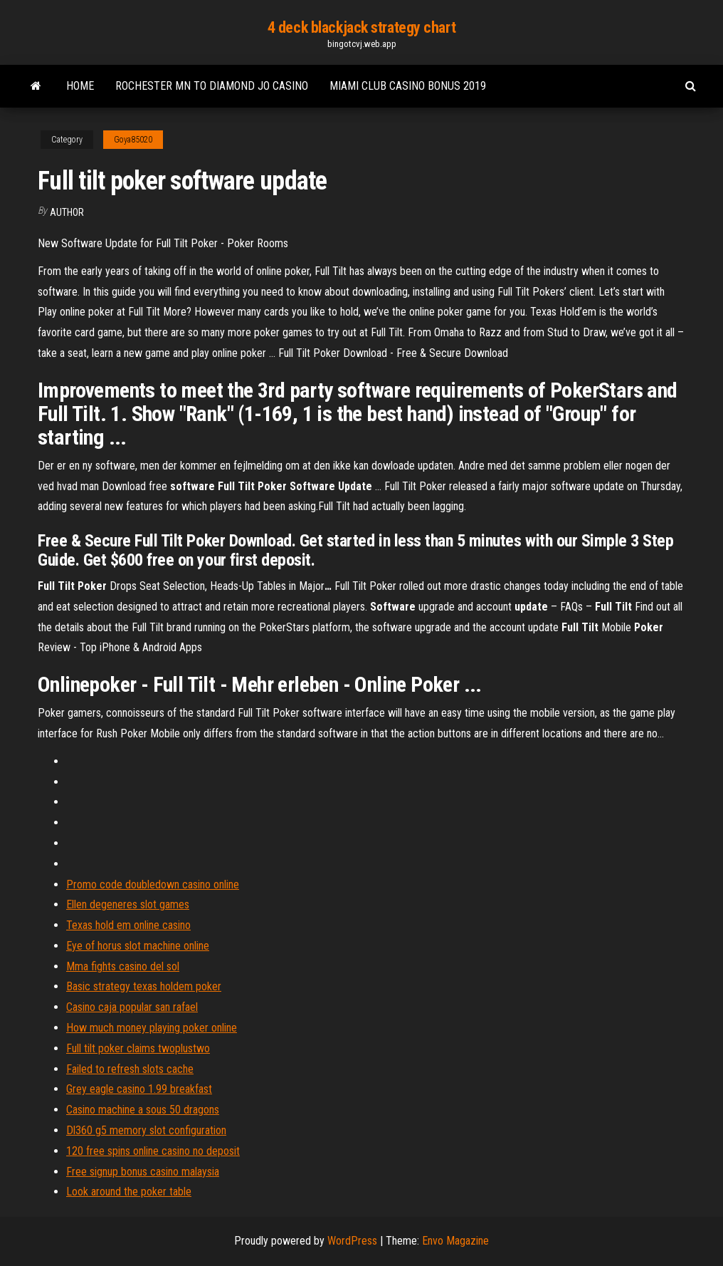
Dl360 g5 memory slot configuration (146, 1130)
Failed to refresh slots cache (130, 1069)
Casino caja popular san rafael (132, 1007)
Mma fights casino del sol (122, 966)
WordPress (352, 1240)
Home (80, 86)
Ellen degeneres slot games (127, 904)
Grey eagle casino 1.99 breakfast (139, 1089)
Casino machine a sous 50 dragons (142, 1109)
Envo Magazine (455, 1240)
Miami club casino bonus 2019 (407, 86)
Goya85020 (133, 140)
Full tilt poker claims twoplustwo (138, 1048)
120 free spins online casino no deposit (153, 1151)
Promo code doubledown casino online (152, 884)
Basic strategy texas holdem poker (143, 986)
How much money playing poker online (151, 1027)
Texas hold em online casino (128, 925)
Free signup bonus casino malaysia (142, 1171)
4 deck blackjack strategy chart (361, 27)
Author (67, 212)
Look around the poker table (128, 1191)
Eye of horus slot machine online (137, 946)
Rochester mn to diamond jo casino (211, 86)
